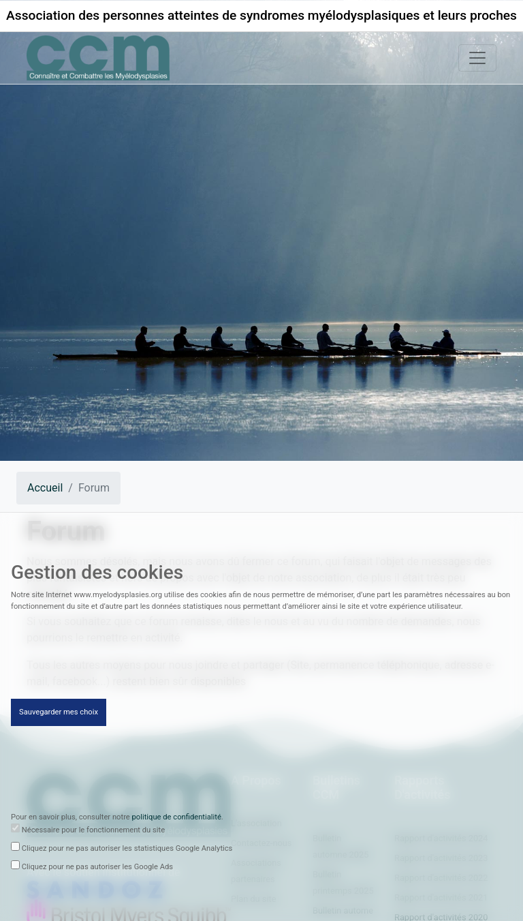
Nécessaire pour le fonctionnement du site (93, 831)
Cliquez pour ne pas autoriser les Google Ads (97, 868)
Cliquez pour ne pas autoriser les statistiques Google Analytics (127, 849)
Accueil (45, 487)
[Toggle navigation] (477, 58)
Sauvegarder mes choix (58, 713)
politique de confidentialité (176, 818)
